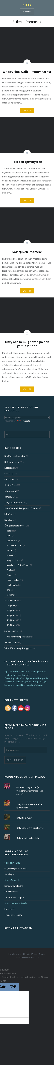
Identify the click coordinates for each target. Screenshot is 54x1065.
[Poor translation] (13, 987)
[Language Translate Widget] (27, 417)
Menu (28, 11)
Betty (9, 530)
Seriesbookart (11, 891)
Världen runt (10, 642)
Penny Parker (13, 580)
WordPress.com (31, 957)
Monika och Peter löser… (18, 565)
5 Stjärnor (11, 625)
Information (10, 491)
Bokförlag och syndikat (15, 456)
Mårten (10, 555)
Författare (9, 479)
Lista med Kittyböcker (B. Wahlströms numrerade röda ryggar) (29, 790)
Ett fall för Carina (14, 545)
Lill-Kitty (8, 514)
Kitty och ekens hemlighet (28, 838)
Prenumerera (15, 760)
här (27, 675)
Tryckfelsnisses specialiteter (17, 636)
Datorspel (9, 468)
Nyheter (8, 520)
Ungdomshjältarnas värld (15, 868)
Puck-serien (12, 585)
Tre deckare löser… (13, 915)
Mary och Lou (13, 560)
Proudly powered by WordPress (22, 954)
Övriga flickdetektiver (14, 525)
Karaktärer (9, 497)
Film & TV (8, 473)
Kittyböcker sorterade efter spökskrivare (29, 806)
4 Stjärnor (11, 620)
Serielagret (9, 874)
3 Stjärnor (11, 615)
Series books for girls (14, 897)
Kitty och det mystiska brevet (29, 828)
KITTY (27, 5)
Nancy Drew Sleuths (13, 886)
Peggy (10, 575)
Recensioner (10, 600)
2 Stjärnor (11, 610)
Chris (9, 535)
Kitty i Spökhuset (24, 818)
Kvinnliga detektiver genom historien (21, 508)
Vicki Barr (11, 595)
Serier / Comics (11, 631)
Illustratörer (10, 485)
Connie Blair (12, 540)
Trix (8, 590)
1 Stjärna (11, 605)
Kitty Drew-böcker (13, 502)
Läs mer (27, 111)
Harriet (10, 550)
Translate (23, 421)
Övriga (10, 570)
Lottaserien (9, 909)
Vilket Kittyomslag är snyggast (18, 648)
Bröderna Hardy (11, 462)
